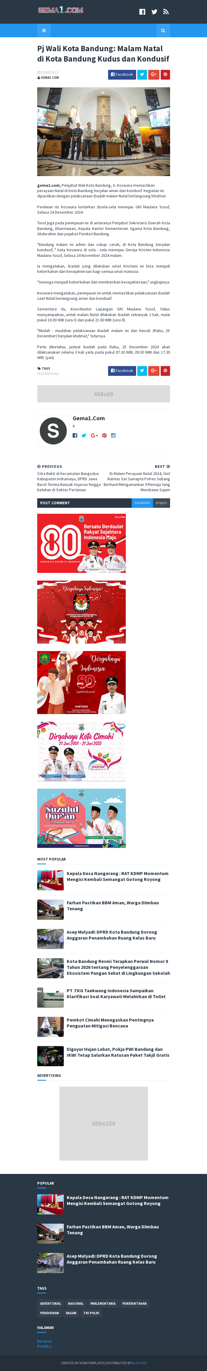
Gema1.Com (89, 418)
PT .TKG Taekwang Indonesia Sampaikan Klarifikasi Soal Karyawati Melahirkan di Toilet (116, 993)
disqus (161, 503)
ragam (71, 1313)
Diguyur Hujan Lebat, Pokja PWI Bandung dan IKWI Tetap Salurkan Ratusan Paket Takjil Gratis (118, 1052)
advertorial (50, 1303)
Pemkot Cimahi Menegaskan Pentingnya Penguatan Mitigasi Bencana (110, 1023)
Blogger (139, 1363)
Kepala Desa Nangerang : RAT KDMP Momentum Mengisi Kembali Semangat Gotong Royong (118, 876)
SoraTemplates (92, 1363)
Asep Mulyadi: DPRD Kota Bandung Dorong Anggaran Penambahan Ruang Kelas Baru (112, 935)
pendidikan (49, 1313)
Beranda (44, 1341)
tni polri (91, 1313)
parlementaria (102, 1303)
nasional (76, 1303)
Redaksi (44, 1346)
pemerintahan (48, 374)
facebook (142, 503)
